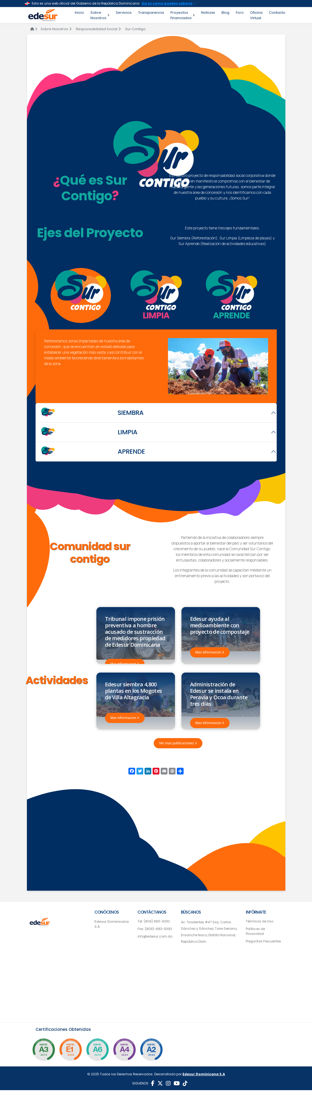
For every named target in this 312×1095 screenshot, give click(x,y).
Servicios (124, 12)
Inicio (79, 12)
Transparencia (151, 12)
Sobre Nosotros (99, 15)
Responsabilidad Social (98, 29)
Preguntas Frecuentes (263, 946)
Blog (225, 12)
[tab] (81, 295)
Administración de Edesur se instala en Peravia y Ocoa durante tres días (219, 696)
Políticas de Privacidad (255, 936)
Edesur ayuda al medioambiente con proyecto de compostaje (219, 625)
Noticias (208, 12)
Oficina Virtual (256, 15)
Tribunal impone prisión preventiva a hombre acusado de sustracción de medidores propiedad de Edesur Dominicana (135, 631)
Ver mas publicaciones (178, 748)
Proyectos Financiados (182, 15)
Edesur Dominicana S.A (111, 929)
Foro (240, 12)
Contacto (277, 12)
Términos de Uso (259, 926)
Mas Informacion (124, 664)
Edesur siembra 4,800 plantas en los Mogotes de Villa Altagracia (133, 693)
